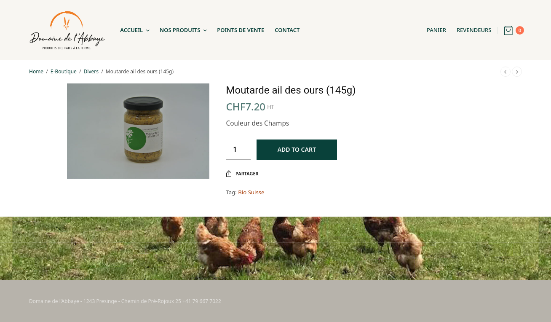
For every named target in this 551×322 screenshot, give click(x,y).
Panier (436, 30)
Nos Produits (180, 30)
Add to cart (297, 149)
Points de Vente (240, 30)
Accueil (131, 30)
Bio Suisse (251, 192)
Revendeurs (474, 30)
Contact (287, 30)
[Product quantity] (238, 150)
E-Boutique (64, 71)
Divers (91, 71)
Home (36, 71)
